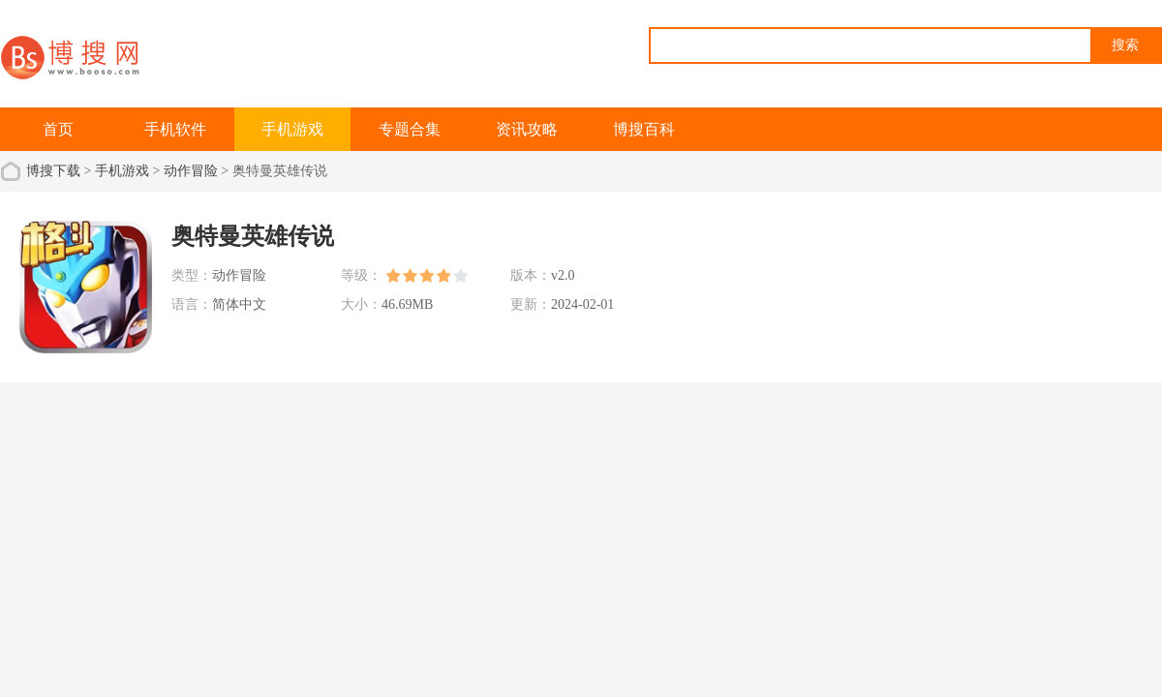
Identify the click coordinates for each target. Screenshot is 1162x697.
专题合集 (410, 129)
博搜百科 (644, 129)
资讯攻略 (527, 129)
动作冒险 (191, 171)
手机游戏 (292, 129)
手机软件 (175, 129)
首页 (58, 129)
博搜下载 (53, 171)
